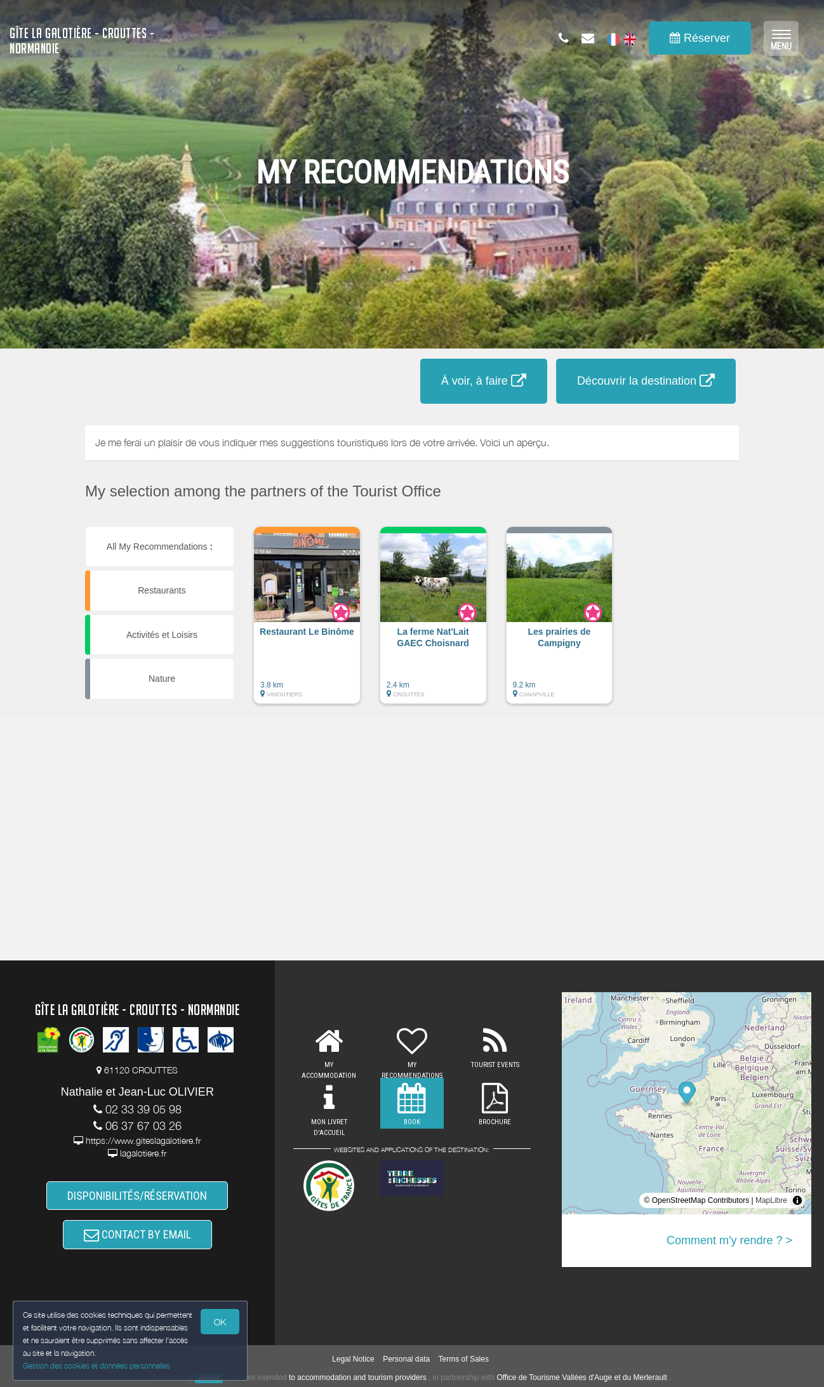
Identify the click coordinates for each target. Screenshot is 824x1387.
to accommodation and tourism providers (358, 1377)
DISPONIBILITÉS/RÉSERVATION (137, 1195)
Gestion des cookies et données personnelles (96, 1365)
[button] (307, 621)
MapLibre (771, 1200)
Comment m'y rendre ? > (729, 1240)
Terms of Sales (464, 1359)
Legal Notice (353, 1359)
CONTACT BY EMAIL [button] (137, 1234)
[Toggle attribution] (797, 1200)
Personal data (406, 1359)
